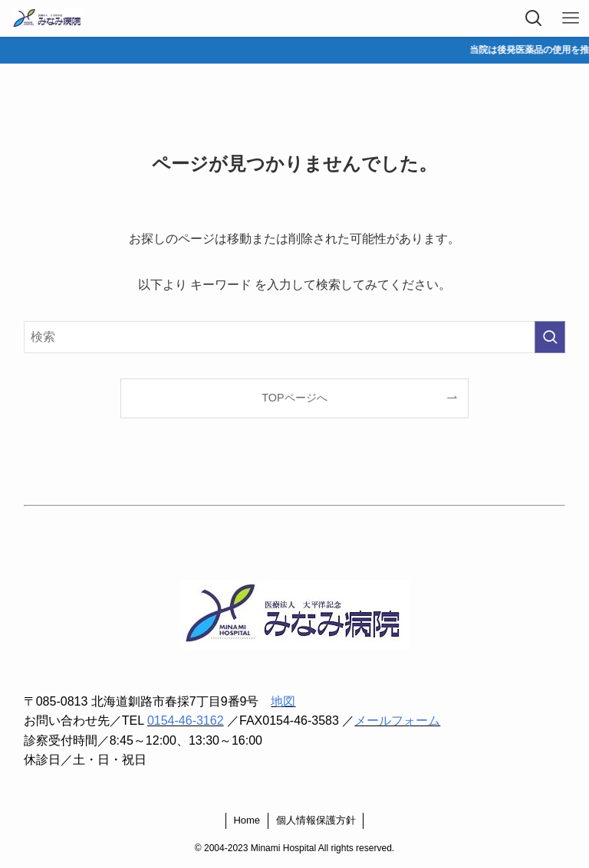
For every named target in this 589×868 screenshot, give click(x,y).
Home (246, 820)
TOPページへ (294, 397)
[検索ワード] (295, 337)
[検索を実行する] (550, 337)
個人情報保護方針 (316, 820)
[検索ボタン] (533, 18)
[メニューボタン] (570, 18)
